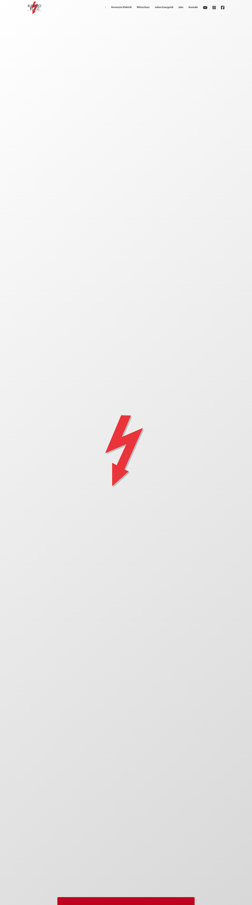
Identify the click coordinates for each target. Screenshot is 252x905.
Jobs (181, 7)
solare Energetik (164, 7)
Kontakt (193, 7)
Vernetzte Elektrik (121, 7)
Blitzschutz (143, 7)
